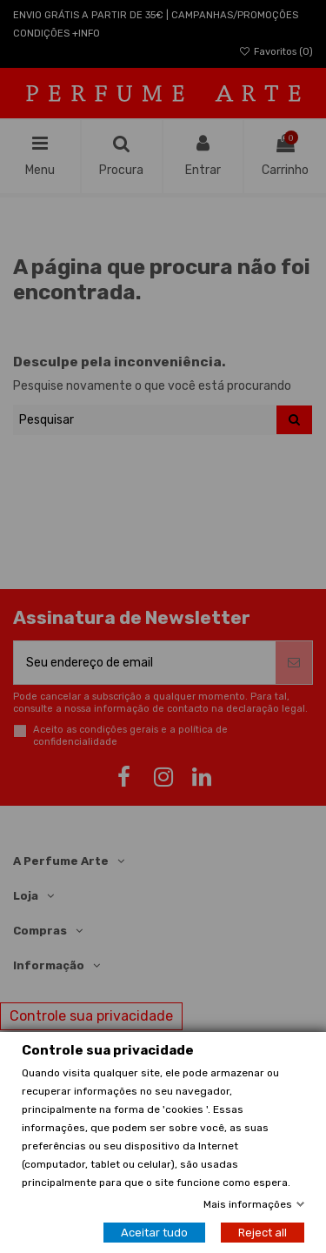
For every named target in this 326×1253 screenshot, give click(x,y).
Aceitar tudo (154, 1232)
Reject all (262, 1232)
